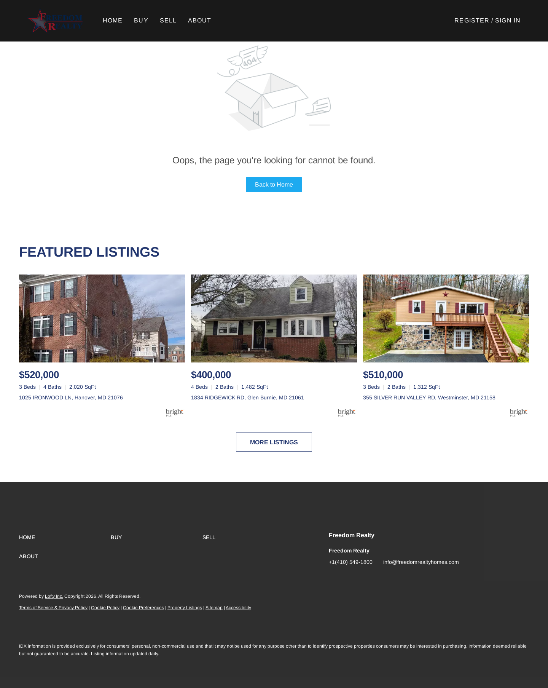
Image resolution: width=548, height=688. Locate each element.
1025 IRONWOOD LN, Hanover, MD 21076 (71, 397)
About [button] (200, 20)
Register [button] (471, 20)
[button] (55, 21)
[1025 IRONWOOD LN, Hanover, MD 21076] (102, 318)
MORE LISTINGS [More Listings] (274, 442)
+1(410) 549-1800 (351, 562)
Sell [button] (168, 20)
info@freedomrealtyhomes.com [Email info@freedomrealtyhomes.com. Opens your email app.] (421, 562)
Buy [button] (142, 20)
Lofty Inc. (54, 596)
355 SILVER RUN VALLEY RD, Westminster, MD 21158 (429, 397)
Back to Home (274, 184)
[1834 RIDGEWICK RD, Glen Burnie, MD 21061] (274, 318)
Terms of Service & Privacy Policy (53, 607)
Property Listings (184, 607)
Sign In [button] (508, 20)
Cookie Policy (105, 607)
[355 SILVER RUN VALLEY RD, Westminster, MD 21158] (446, 318)
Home (113, 20)
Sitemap (214, 607)
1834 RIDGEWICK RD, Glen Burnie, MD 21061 (247, 397)
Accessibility (238, 607)
